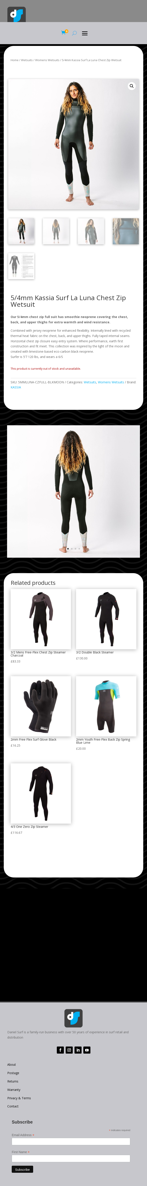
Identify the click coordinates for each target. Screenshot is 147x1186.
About (11, 1064)
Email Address (23, 1135)
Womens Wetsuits (47, 60)
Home (15, 60)
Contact (13, 1106)
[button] (132, 86)
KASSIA (16, 387)
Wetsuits (27, 60)
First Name (21, 1152)
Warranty (13, 1090)
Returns (12, 1081)
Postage (13, 1073)
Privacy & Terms (19, 1098)
